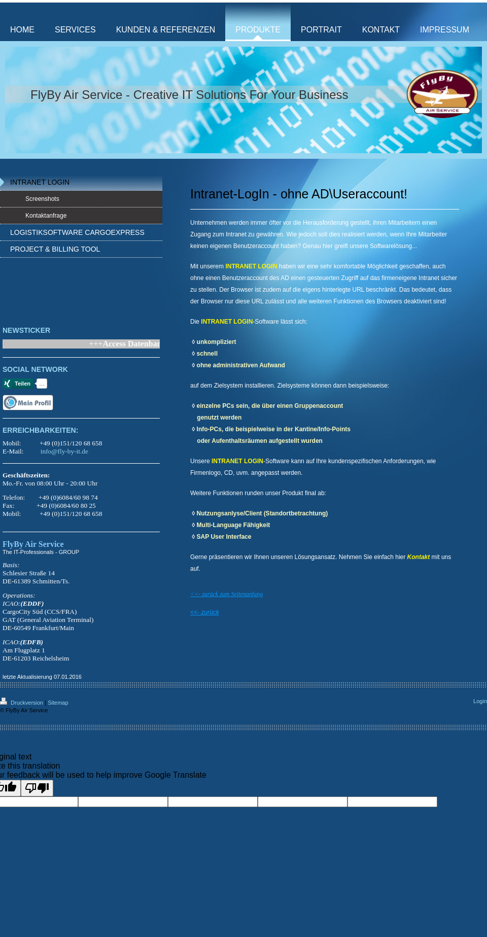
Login (480, 701)
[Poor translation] (37, 788)
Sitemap (58, 703)
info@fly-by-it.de (64, 451)
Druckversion (22, 703)
